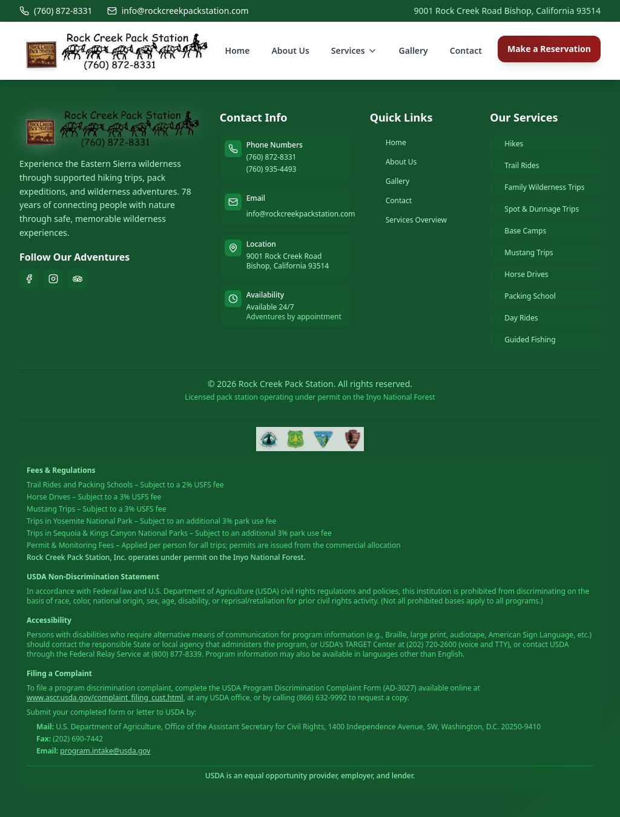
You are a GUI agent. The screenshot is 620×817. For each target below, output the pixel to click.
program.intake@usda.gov (105, 751)
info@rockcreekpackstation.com (178, 10)
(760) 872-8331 (56, 10)
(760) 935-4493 (271, 169)
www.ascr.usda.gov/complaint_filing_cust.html (105, 697)
